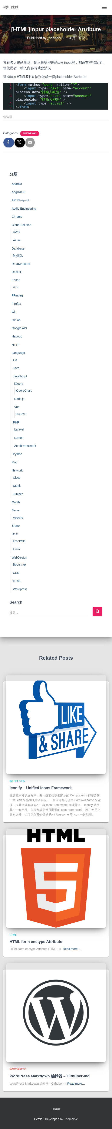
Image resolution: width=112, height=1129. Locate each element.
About (56, 1109)
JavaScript (20, 376)
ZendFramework (25, 445)
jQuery (18, 383)
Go (15, 360)
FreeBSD (19, 541)
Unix (15, 534)
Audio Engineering (24, 208)
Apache (18, 517)
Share (16, 525)
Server (16, 510)
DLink (17, 485)
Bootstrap (19, 564)
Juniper (18, 494)
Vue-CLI (21, 414)
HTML (17, 581)
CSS (16, 572)
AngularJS (19, 192)
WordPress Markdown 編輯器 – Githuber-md (50, 1076)
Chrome (17, 216)
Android (17, 184)
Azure (17, 240)
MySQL (18, 255)
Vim (15, 287)
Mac (14, 462)
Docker (16, 272)
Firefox (16, 303)
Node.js (19, 399)
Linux (16, 549)
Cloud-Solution (21, 225)
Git (14, 311)
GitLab (16, 320)
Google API (19, 328)
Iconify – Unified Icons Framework (41, 788)
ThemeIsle (71, 1119)
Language (18, 352)
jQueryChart (24, 390)
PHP (16, 422)
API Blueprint (20, 200)
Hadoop (17, 336)
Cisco (16, 477)
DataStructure (21, 263)
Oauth (16, 502)
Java (16, 368)
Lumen (18, 437)
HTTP (16, 344)
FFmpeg (17, 295)
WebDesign (29, 133)
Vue (16, 407)
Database (18, 248)
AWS (16, 232)
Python (17, 454)
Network (17, 470)
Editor (16, 280)
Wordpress (20, 589)
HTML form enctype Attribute (36, 942)
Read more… (71, 949)
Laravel (19, 429)
